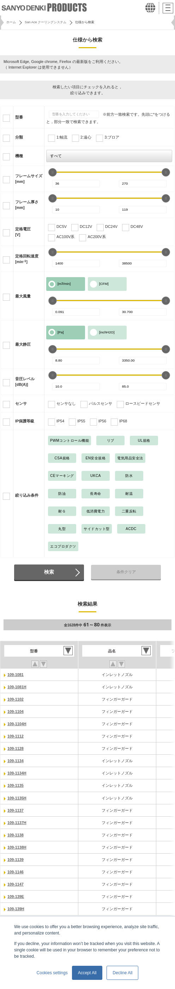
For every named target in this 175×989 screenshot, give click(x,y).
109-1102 (15, 699)
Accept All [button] (87, 972)
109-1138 (15, 835)
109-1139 (15, 859)
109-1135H (16, 798)
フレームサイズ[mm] (28, 179)
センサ (21, 403)
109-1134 (15, 761)
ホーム (11, 22)
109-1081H (16, 687)
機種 (19, 156)
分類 (19, 137)
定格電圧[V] (23, 232)
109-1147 (15, 884)
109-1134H (16, 773)
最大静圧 (23, 344)
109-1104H (16, 724)
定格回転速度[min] (26, 259)
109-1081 (15, 674)
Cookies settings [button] (52, 972)
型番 (19, 117)
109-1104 (15, 711)
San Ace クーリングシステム (45, 22)
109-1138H (16, 847)
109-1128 (15, 748)
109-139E (15, 896)
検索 (49, 572)
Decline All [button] (122, 972)
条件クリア (126, 572)
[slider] (52, 172)
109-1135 (15, 785)
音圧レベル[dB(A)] (25, 382)
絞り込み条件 (26, 495)
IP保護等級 (24, 421)
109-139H (15, 909)
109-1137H (16, 823)
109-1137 (15, 810)
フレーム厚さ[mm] (26, 205)
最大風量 (23, 296)
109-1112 (15, 736)
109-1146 (15, 872)
